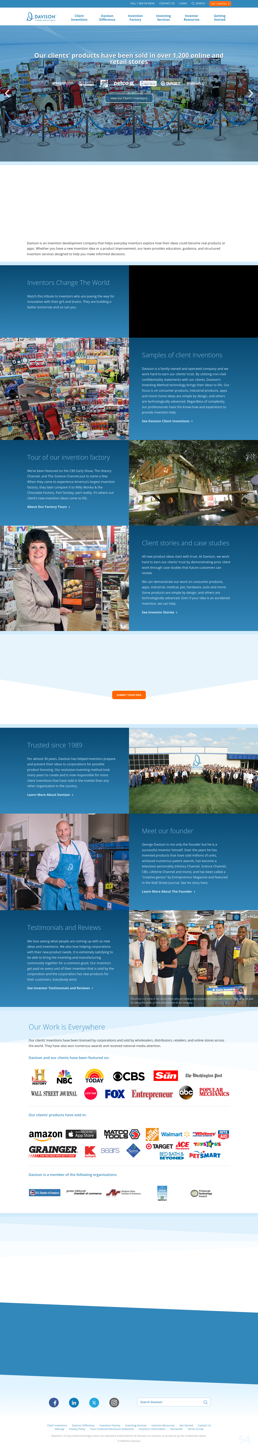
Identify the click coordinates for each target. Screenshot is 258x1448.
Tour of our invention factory (68, 458)
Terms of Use (195, 1430)
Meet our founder (167, 832)
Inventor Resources (191, 18)
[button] (7, 93)
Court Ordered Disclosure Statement (112, 1430)
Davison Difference (107, 18)
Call (142, 4)
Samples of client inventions (182, 356)
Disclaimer (176, 1430)
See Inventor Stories (158, 613)
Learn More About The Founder (167, 893)
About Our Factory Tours (47, 508)
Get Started (219, 3)
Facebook (54, 1404)
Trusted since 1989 (54, 747)
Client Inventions (79, 18)
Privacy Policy (77, 1430)
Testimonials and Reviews (64, 929)
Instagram (114, 1404)
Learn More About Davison (48, 796)
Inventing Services (163, 18)
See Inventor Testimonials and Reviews (58, 990)
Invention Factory (135, 18)
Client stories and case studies (185, 543)
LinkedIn (74, 1404)
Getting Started (219, 18)
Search (200, 4)
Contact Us (166, 4)
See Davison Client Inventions (166, 422)
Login (183, 4)
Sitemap (59, 1430)
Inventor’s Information (152, 1430)
